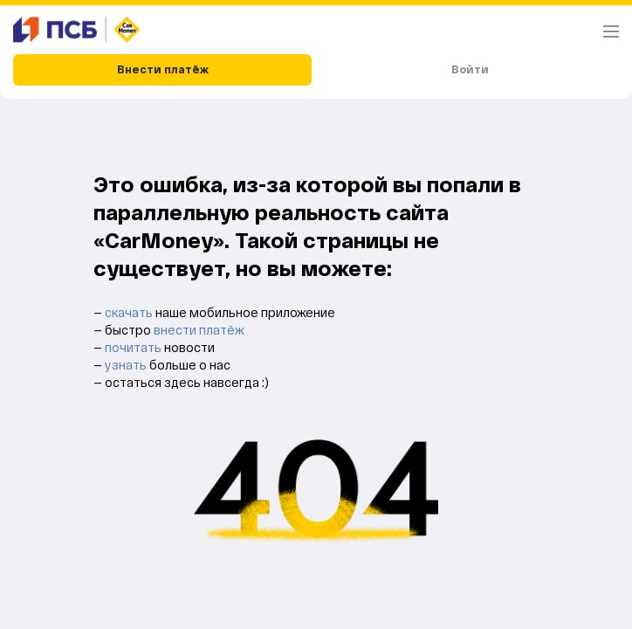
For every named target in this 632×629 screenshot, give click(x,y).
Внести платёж (163, 69)
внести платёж (199, 329)
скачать (130, 312)
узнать (127, 364)
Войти (470, 69)
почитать (134, 347)
